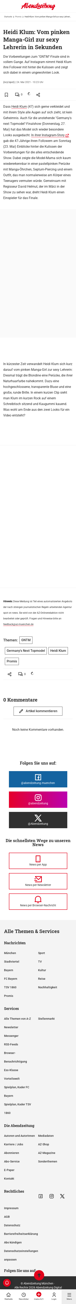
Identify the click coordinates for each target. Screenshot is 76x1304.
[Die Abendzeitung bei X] (38, 820)
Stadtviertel (11, 961)
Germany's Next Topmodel (26, 651)
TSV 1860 (10, 987)
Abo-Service (12, 1161)
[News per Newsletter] (38, 881)
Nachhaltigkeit (47, 987)
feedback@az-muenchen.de (18, 624)
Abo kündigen (13, 1242)
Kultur (42, 970)
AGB (7, 1216)
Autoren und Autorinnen (19, 1135)
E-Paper (9, 1170)
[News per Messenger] (38, 861)
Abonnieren (11, 1153)
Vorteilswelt (12, 1078)
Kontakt (9, 1178)
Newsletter (11, 1027)
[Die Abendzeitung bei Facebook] (38, 779)
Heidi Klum (19, 106)
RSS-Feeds (11, 1044)
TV (40, 961)
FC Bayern (10, 978)
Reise (41, 978)
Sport (41, 953)
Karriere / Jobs (13, 1144)
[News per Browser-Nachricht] (38, 901)
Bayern (8, 970)
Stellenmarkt (46, 1018)
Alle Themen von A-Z (17, 1018)
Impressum (11, 1208)
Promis (18, 16)
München (10, 953)
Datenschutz (12, 1225)
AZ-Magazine (46, 1153)
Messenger (11, 1035)
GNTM (26, 640)
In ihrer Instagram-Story (48, 135)
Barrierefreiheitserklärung (21, 1233)
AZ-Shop (43, 1144)
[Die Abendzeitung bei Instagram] (38, 799)
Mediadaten (46, 1135)
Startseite (8, 16)
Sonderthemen (47, 1161)
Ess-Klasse (11, 1070)
